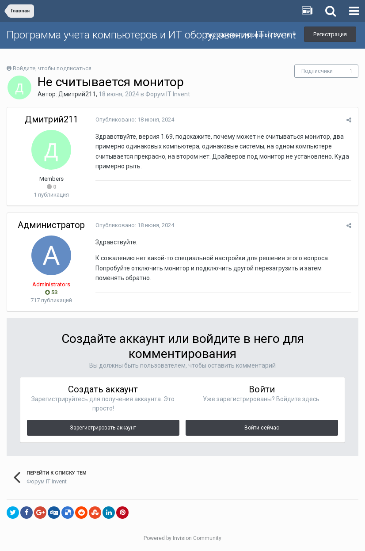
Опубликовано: (134, 119)
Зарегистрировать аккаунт (103, 428)
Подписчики (317, 71)
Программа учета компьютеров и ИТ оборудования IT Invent (151, 35)
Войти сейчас (261, 428)
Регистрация (330, 34)
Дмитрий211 (77, 94)
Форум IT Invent (167, 94)
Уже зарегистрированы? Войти (250, 34)
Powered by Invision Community (182, 538)
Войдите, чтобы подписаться (52, 68)
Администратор (51, 225)
